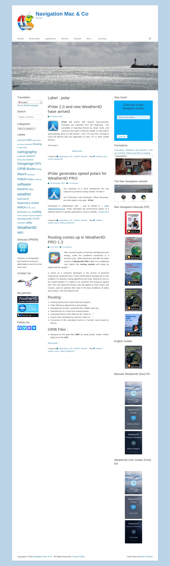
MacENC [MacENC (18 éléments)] (23, 189)
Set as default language (27, 105)
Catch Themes (146, 556)
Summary (102, 38)
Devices (64, 38)
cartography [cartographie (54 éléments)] (27, 152)
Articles (20, 38)
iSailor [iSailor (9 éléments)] (30, 179)
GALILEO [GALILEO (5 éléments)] (21, 160)
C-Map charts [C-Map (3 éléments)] (22, 148)
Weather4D (58, 159)
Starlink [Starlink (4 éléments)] (31, 216)
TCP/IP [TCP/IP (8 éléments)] (36, 219)
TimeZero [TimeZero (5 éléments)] (21, 223)
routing (50, 159)
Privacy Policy (78, 556)
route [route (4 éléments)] (19, 216)
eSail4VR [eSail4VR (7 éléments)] (30, 156)
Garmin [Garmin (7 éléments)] (29, 159)
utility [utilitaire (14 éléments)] (29, 222)
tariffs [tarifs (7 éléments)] (29, 219)
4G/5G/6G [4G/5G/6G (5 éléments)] (21, 140)
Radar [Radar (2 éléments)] (30, 212)
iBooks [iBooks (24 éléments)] (31, 169)
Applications (50, 38)
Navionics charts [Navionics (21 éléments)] (28, 203)
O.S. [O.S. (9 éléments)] (28, 207)
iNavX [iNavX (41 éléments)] (22, 174)
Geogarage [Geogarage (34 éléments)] (25, 163)
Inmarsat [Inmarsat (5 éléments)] (31, 174)
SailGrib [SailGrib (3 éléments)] (25, 216)
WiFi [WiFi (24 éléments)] (20, 232)
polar (105, 156)
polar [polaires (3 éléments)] (33, 208)
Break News (34, 38)
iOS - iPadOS (74, 156)
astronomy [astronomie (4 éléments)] (36, 140)
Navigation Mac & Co (62, 14)
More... (89, 38)
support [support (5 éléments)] (38, 215)
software (99, 156)
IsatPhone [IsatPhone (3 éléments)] (38, 180)
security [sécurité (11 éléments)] (21, 218)
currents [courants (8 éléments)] (21, 156)
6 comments (73, 183)
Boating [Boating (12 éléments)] (37, 144)
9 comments (67, 247)
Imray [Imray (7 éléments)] (39, 169)
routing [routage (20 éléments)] (36, 211)
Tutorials (77, 38)
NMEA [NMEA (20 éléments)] (21, 207)
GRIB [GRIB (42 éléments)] (21, 169)
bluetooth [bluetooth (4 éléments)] (29, 144)
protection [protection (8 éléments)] (22, 212)
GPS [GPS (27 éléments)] (38, 163)
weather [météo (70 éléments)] (24, 194)
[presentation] (137, 127)
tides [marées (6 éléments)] (31, 189)
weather (51, 223)
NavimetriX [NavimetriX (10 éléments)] (23, 198)
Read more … (78, 151)
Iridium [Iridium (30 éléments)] (22, 179)
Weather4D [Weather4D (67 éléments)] (27, 227)
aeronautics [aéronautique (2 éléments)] (21, 144)
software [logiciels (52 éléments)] (24, 184)
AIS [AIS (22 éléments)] (29, 140)
